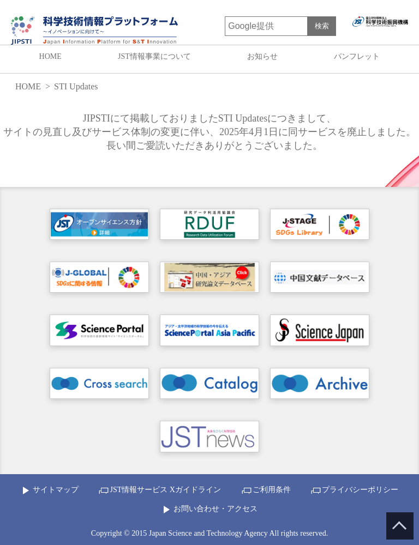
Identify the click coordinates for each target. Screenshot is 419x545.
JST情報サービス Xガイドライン (165, 490)
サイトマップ (56, 490)
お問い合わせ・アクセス (215, 509)
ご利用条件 (272, 490)
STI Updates (76, 86)
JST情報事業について (154, 56)
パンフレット (357, 56)
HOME (50, 56)
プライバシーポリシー (360, 490)
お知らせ (262, 56)
